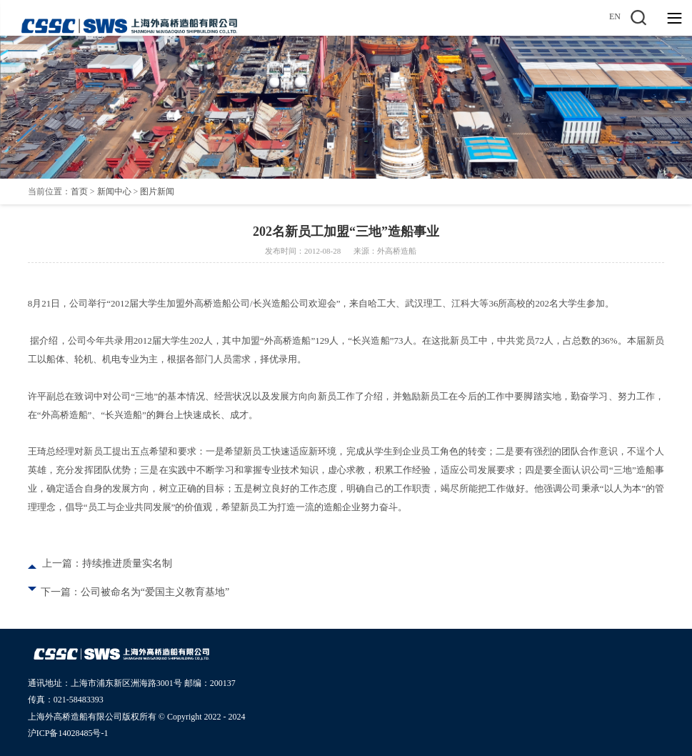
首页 (79, 191)
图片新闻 (157, 191)
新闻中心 (114, 191)
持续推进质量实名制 (127, 563)
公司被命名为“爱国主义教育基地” (155, 592)
